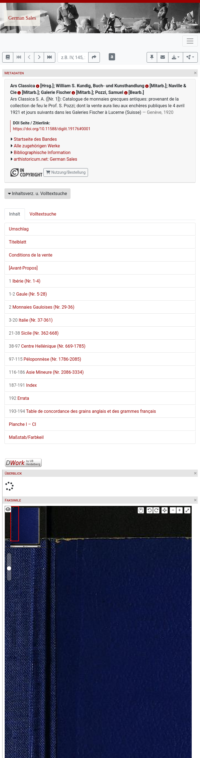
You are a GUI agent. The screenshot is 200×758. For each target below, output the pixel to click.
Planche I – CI (22, 424)
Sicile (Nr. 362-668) (34, 333)
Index (23, 385)
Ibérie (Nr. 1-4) (24, 281)
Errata (19, 398)
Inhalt (14, 214)
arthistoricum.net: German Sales (45, 159)
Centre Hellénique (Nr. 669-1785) (47, 346)
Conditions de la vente (30, 255)
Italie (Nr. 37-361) (31, 320)
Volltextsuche (43, 214)
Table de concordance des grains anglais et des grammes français (82, 411)
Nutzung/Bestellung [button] (65, 172)
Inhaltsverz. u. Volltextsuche (37, 193)
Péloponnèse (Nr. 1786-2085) (45, 359)
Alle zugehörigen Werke (37, 145)
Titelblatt (17, 242)
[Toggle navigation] (190, 41)
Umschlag (18, 229)
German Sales (22, 18)
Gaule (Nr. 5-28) (28, 294)
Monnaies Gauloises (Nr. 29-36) (41, 307)
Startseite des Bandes (35, 139)
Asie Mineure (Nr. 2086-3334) (46, 372)
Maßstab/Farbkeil (26, 437)
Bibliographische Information (42, 152)
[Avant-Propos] (23, 268)
